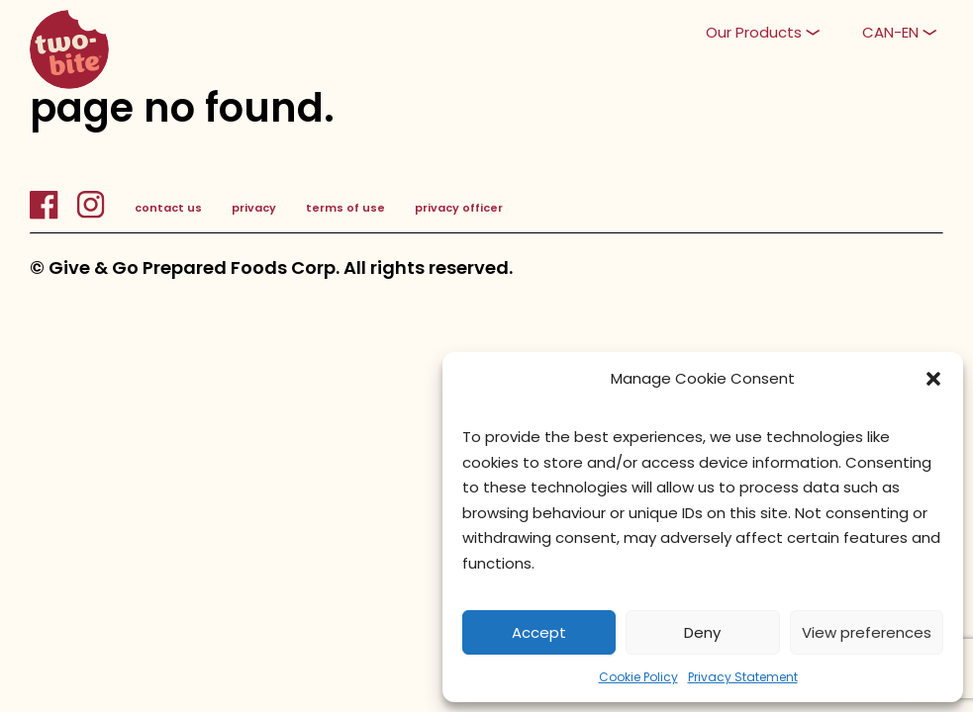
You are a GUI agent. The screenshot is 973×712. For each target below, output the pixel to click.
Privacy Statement (743, 676)
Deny (702, 632)
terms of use (345, 208)
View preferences (866, 632)
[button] (933, 379)
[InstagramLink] (90, 215)
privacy (254, 208)
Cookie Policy (638, 676)
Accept (539, 632)
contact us (168, 208)
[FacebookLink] (53, 215)
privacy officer (459, 208)
